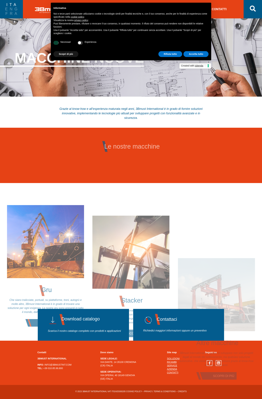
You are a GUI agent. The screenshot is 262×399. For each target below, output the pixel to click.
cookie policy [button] (77, 17)
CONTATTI (219, 9)
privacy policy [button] (81, 20)
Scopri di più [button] (66, 54)
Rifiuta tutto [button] (170, 54)
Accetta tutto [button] (196, 54)
